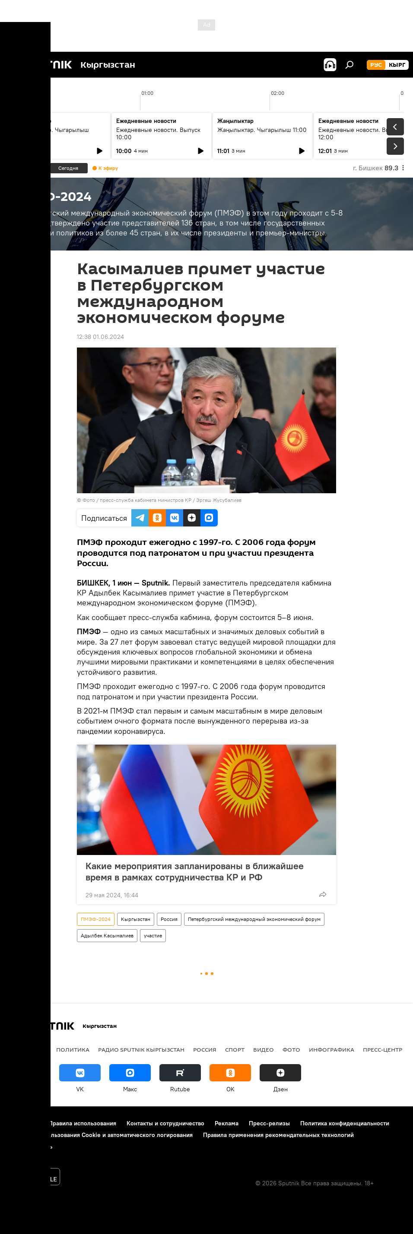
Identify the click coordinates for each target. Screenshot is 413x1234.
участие (153, 935)
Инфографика (331, 1049)
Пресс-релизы (269, 1123)
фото (291, 1049)
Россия (169, 919)
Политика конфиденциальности (344, 1123)
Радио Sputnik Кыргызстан (141, 1049)
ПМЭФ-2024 (96, 919)
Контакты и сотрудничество (165, 1123)
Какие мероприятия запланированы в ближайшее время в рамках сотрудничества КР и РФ (195, 871)
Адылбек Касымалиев (107, 935)
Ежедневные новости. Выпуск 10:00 (158, 133)
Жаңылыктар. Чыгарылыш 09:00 (52, 133)
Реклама (226, 1123)
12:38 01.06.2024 (100, 337)
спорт (235, 1049)
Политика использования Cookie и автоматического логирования (101, 1135)
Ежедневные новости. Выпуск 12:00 (360, 133)
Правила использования (82, 1123)
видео (263, 1049)
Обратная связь (30, 1146)
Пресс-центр (382, 1049)
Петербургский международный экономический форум (254, 919)
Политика (72, 1049)
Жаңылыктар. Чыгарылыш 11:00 (262, 130)
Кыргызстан (135, 919)
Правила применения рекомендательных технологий (278, 1135)
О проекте (23, 1123)
